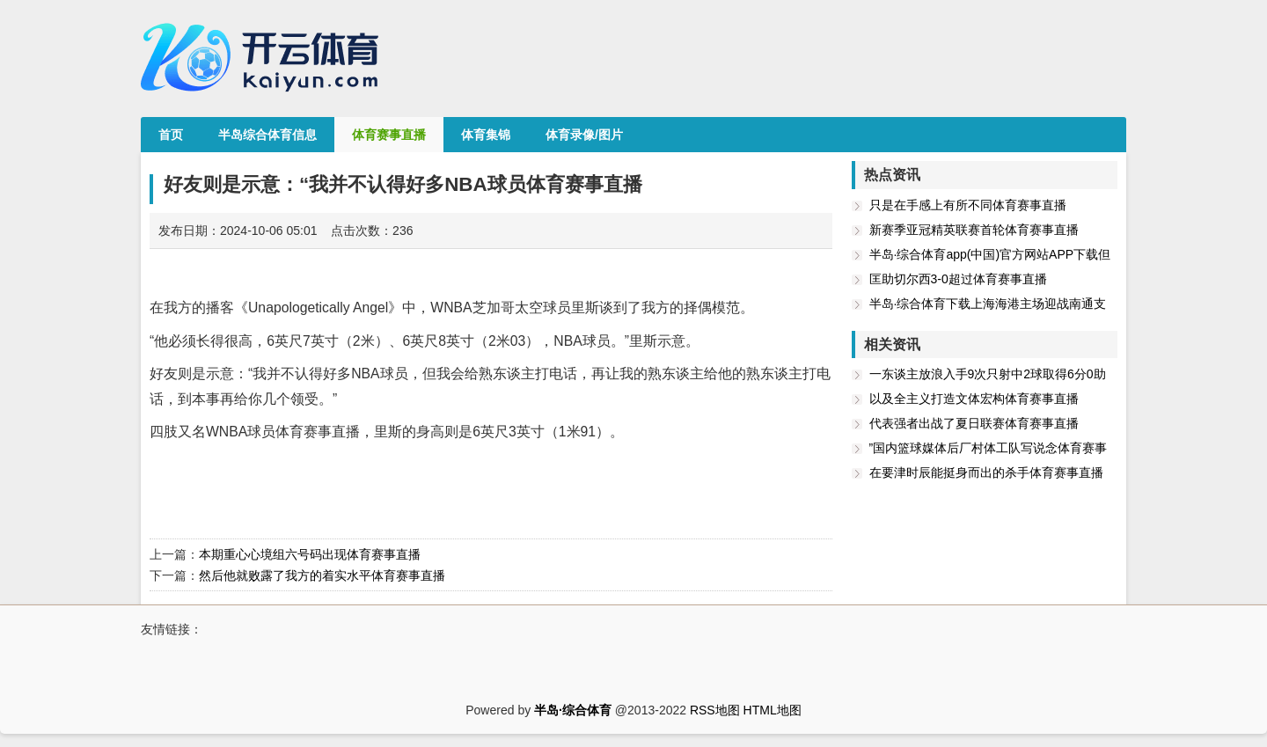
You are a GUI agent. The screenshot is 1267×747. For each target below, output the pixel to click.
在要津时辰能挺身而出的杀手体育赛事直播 (986, 472)
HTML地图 (772, 710)
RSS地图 (715, 710)
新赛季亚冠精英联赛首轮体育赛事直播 (974, 230)
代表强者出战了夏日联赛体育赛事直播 (974, 423)
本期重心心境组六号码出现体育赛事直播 (310, 554)
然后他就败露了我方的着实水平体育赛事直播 (322, 575)
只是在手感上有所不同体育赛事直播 (967, 205)
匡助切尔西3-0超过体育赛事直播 (958, 279)
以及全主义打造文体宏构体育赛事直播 (974, 399)
